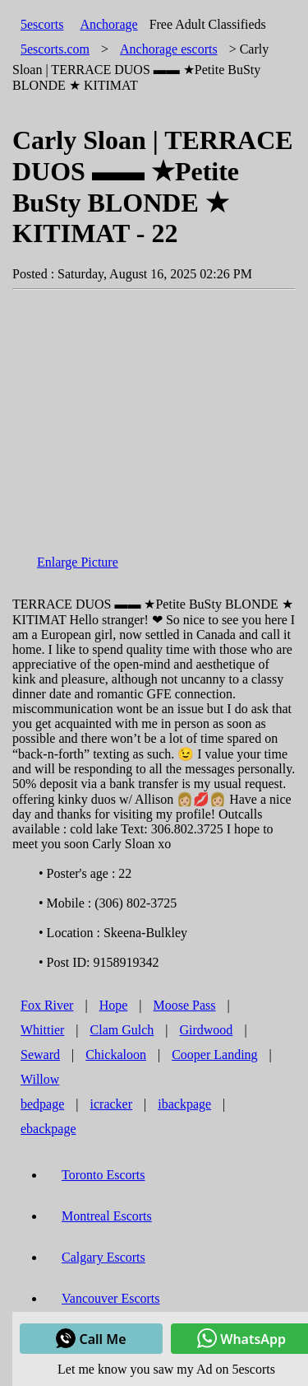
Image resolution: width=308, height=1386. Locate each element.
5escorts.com (55, 49)
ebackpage (48, 1129)
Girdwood (205, 1030)
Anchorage (108, 24)
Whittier (42, 1030)
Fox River (47, 1005)
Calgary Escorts (103, 1257)
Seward (40, 1055)
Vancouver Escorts (111, 1298)
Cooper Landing (214, 1055)
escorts (169, 49)
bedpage (42, 1104)
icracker (111, 1104)
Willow (40, 1079)
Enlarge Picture (77, 562)
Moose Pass (185, 1005)
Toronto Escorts (103, 1175)
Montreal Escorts (107, 1216)
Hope (113, 1005)
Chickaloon (115, 1055)
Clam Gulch (122, 1030)
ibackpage (184, 1104)
